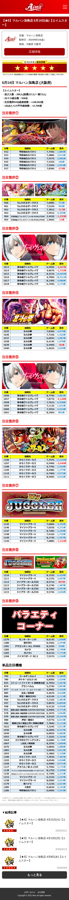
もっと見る (34, 874)
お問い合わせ (29, 892)
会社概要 (41, 892)
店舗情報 (34, 51)
